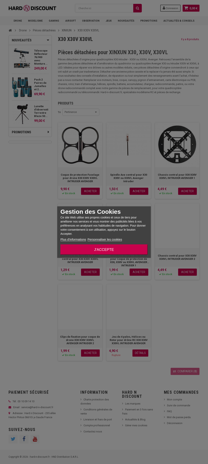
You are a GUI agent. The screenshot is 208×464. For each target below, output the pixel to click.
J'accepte (104, 249)
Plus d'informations (73, 239)
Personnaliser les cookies (105, 239)
